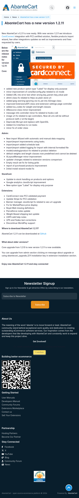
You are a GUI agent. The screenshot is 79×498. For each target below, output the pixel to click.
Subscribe (40, 304)
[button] (52, 7)
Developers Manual (11, 401)
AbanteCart (72, 493)
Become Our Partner (11, 437)
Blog (5, 457)
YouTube (7, 454)
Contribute (39, 352)
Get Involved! (39, 341)
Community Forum (12, 461)
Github (43, 233)
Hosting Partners (9, 433)
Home (6, 17)
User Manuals (8, 397)
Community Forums (11, 404)
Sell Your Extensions (11, 415)
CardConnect (8, 36)
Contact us (7, 412)
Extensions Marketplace (13, 408)
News (14, 17)
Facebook (8, 447)
